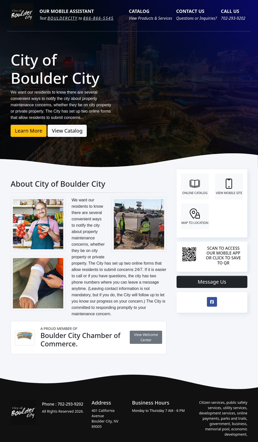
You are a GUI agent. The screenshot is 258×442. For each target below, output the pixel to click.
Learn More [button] (28, 130)
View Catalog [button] (67, 130)
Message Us (212, 281)
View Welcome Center (146, 337)
